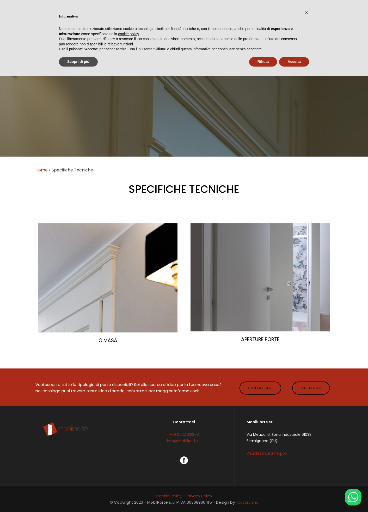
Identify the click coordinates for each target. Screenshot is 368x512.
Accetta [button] (294, 61)
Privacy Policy (199, 496)
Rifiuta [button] (263, 61)
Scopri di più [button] (78, 61)
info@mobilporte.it (184, 440)
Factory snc (247, 502)
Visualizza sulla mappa (267, 453)
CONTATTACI (260, 388)
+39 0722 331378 (184, 434)
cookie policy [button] (128, 34)
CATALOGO (311, 388)
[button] (306, 12)
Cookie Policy (168, 496)
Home (41, 170)
